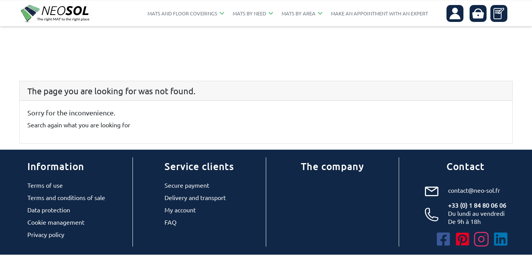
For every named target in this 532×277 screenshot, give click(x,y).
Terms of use (45, 185)
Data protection (48, 210)
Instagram (481, 239)
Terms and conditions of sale (66, 197)
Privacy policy (45, 234)
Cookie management (55, 222)
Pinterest (462, 239)
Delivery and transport (195, 197)
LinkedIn (501, 239)
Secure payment (186, 185)
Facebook (443, 239)
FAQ (170, 222)
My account (180, 210)
